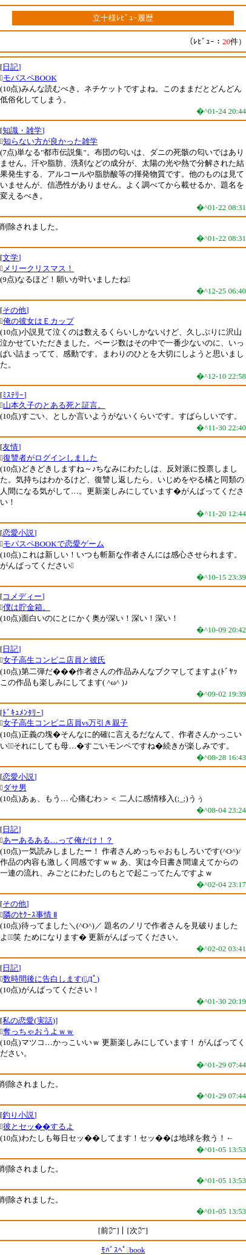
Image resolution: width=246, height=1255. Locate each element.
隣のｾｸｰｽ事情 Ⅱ (30, 914)
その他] (15, 310)
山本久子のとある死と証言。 (54, 405)
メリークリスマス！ (38, 268)
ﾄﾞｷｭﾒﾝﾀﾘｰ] (22, 712)
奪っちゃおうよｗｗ (38, 1031)
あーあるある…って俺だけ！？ (58, 840)
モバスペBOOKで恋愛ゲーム (53, 543)
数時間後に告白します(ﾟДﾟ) (51, 978)
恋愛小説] (19, 532)
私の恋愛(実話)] (30, 1020)
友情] (11, 446)
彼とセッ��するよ (38, 1126)
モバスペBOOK (30, 77)
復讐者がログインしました (50, 457)
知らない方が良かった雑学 (50, 141)
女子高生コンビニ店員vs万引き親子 (65, 722)
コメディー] (23, 596)
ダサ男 (15, 787)
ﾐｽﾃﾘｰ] (14, 394)
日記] (11, 66)
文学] (11, 257)
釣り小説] (19, 1114)
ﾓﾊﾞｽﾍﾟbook (123, 1249)
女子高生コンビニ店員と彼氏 (54, 659)
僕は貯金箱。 (26, 607)
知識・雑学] (23, 130)
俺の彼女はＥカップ (38, 321)
